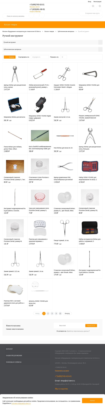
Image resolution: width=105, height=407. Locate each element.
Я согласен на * (73, 331)
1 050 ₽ (65, 183)
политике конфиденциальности (21, 403)
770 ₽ (65, 245)
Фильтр (10, 57)
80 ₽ (15, 183)
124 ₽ (15, 214)
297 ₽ (40, 183)
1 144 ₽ (40, 90)
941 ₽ (15, 121)
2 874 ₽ (90, 121)
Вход (89, 1)
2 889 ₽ (15, 152)
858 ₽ (90, 90)
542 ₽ (65, 121)
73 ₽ (40, 214)
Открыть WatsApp (35, 11)
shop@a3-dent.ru (68, 381)
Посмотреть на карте (62, 371)
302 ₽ (65, 152)
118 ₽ (65, 214)
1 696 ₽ (90, 245)
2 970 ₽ (40, 245)
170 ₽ (65, 276)
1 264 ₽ (65, 90)
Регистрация (97, 1)
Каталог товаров (10, 25)
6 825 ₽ (40, 121)
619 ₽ (40, 307)
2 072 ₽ (15, 90)
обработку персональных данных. (77, 331)
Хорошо (92, 400)
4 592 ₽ (90, 183)
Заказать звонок (34, 7)
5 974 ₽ (15, 307)
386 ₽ (40, 152)
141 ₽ (15, 245)
